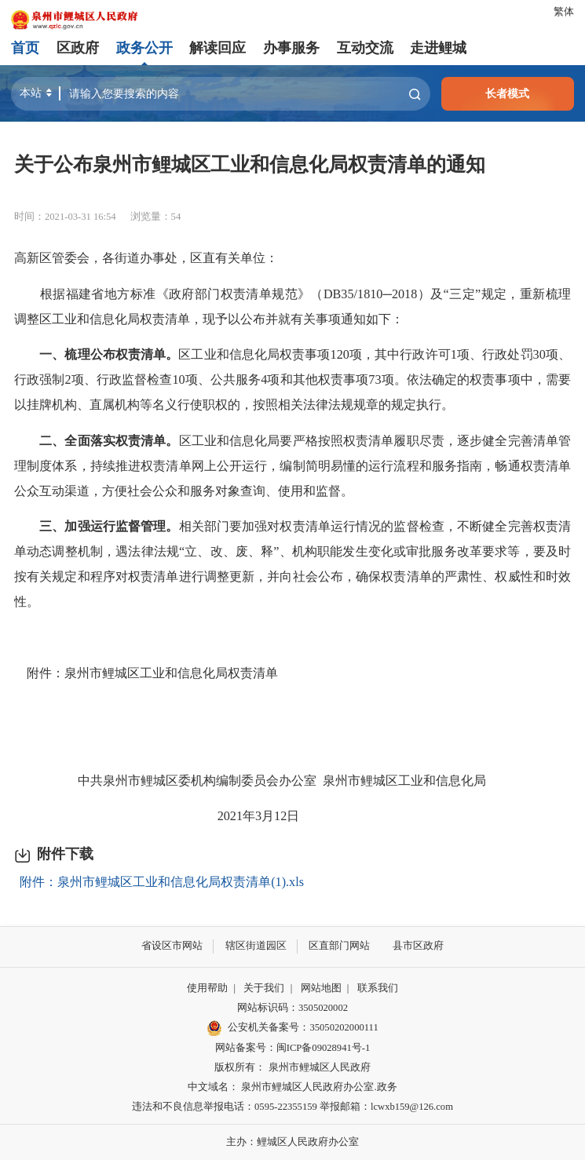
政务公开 (144, 48)
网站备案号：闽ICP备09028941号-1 (292, 1046)
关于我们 (263, 988)
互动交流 (364, 48)
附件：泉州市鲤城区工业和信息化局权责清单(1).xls (162, 882)
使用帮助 (207, 988)
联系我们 (377, 988)
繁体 (564, 11)
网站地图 (321, 988)
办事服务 (291, 48)
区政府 (78, 48)
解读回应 (217, 48)
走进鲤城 (438, 48)
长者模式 (507, 93)
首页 (25, 48)
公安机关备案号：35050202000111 (292, 1028)
